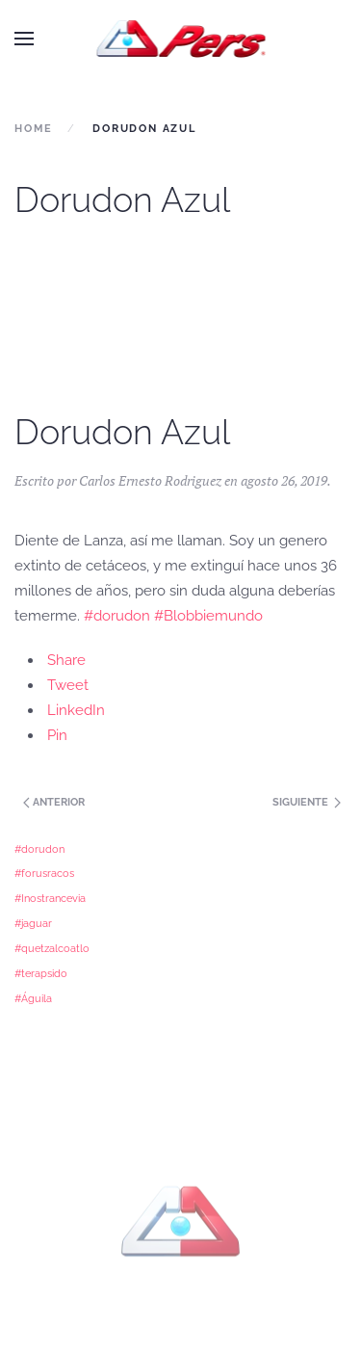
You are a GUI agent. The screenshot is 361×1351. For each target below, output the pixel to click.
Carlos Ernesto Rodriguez (150, 480)
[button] (24, 38)
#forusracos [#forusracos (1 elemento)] (44, 873)
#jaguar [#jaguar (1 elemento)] (33, 923)
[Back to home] (180, 38)
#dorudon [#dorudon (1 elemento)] (39, 849)
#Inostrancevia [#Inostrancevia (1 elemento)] (50, 898)
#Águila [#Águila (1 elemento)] (33, 998)
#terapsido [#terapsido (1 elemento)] (40, 973)
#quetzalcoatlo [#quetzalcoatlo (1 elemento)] (52, 948)
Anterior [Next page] (52, 802)
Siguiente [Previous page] (306, 802)
